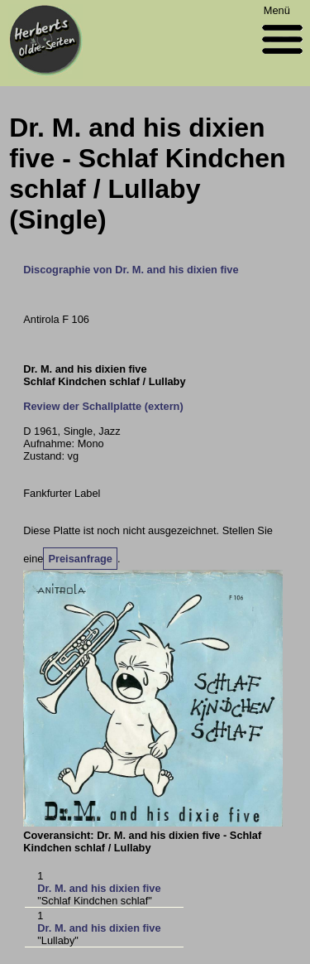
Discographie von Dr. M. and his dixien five (130, 269)
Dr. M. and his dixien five (98, 888)
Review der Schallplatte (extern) (103, 406)
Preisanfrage (80, 558)
